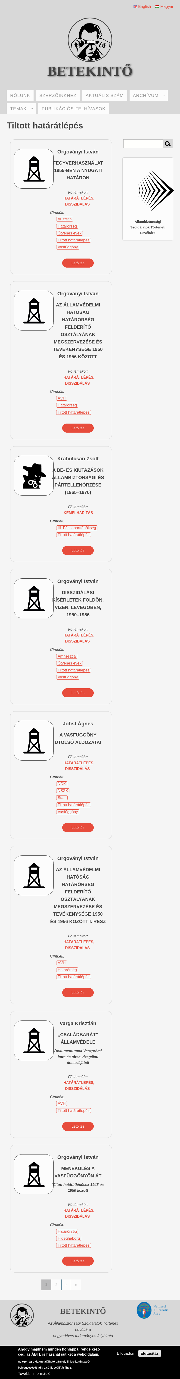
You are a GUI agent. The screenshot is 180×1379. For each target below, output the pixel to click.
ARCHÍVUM (149, 95)
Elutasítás (149, 1353)
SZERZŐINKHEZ (57, 95)
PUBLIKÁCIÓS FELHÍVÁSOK (74, 108)
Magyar (164, 6)
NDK (62, 784)
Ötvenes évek (69, 233)
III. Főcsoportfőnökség (77, 528)
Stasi (62, 798)
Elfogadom (126, 1353)
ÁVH (62, 398)
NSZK (63, 791)
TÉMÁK (21, 108)
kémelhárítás (78, 513)
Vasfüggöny (68, 247)
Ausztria (65, 219)
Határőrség (67, 226)
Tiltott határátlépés (73, 240)
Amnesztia (67, 656)
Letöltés (77, 263)
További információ (34, 1373)
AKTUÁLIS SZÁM (105, 95)
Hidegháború (69, 1238)
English (142, 6)
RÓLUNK (20, 95)
